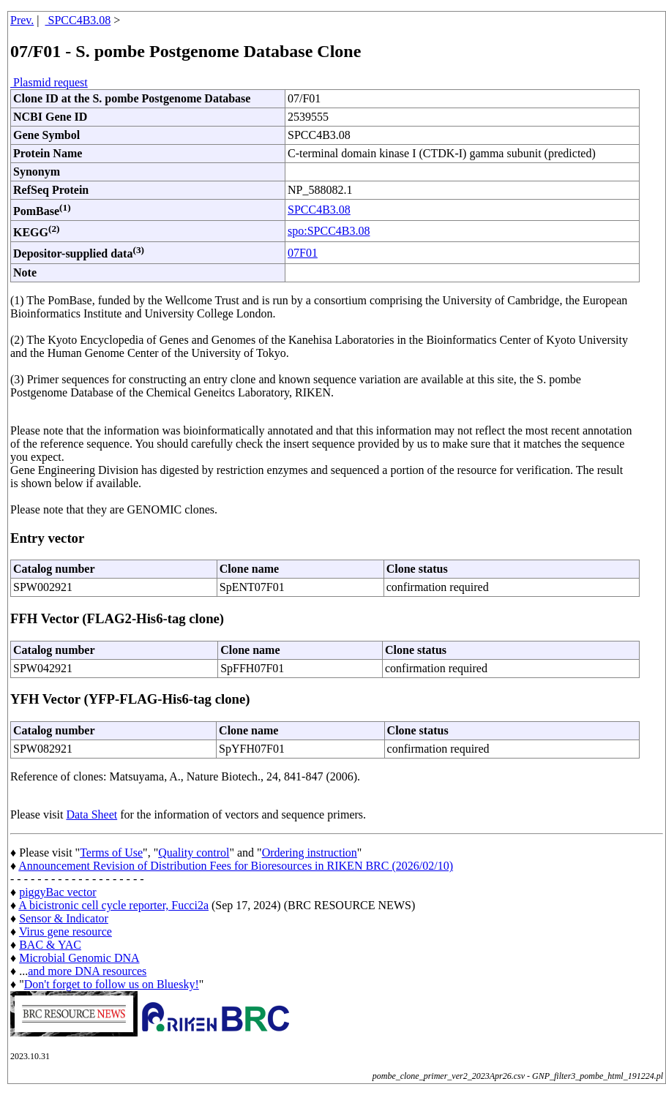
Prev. (22, 20)
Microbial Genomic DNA (79, 958)
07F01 (303, 253)
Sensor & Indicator (63, 918)
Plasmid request (49, 82)
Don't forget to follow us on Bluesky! (111, 984)
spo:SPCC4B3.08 (329, 231)
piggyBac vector (57, 892)
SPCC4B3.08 (78, 20)
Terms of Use (111, 852)
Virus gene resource (65, 931)
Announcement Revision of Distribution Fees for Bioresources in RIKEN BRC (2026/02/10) (235, 865)
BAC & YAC (50, 944)
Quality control (193, 852)
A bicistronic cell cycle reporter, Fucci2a (113, 905)
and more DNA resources (87, 971)
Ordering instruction (309, 852)
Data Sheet (91, 814)
